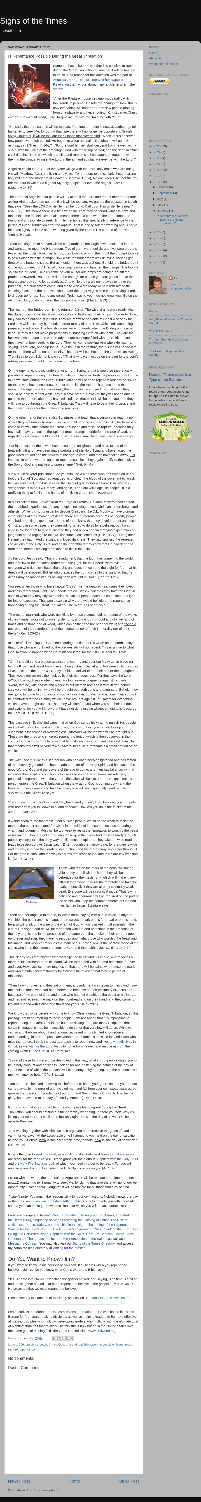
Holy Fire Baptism (33, 1163)
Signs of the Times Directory (94, 1243)
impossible (106, 1344)
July (160, 199)
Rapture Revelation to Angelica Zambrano (82, 1215)
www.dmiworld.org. (103, 1331)
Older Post (129, 1481)
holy (112, 1041)
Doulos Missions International (73, 1312)
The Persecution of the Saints (84, 1239)
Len (176, 278)
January (163, 210)
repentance (27, 1349)
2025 (157, 146)
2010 (157, 262)
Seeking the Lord (116, 1229)
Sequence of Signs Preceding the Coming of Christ (71, 1220)
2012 (157, 256)
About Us (155, 58)
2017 (157, 182)
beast (43, 1344)
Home (74, 1481)
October (163, 187)
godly (121, 1041)
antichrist (32, 1344)
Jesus (119, 1344)
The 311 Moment (160, 331)
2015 (157, 238)
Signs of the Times (33, 21)
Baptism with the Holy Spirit (117, 1159)
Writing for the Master (69, 1248)
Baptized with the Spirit (67, 1234)
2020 (157, 170)
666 (21, 1344)
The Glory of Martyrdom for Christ (77, 1229)
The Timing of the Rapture (106, 1225)
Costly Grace (124, 1234)
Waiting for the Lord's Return (29, 1229)
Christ (52, 1344)
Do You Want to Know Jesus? (108, 1298)
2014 (157, 244)
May (160, 205)
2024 (157, 152)
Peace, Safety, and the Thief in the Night (55, 1225)
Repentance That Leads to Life (31, 1239)
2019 (157, 175)
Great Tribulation (86, 1344)
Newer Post (19, 1481)
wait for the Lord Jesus (45, 1046)
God (61, 1344)
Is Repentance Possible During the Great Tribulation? (173, 219)
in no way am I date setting (52, 1201)
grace (69, 1344)
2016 (157, 232)
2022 (157, 164)
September (165, 193)
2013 (157, 250)
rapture (13, 1349)
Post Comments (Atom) (42, 1490)
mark (128, 1344)
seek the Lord (46, 1154)
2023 (157, 158)
